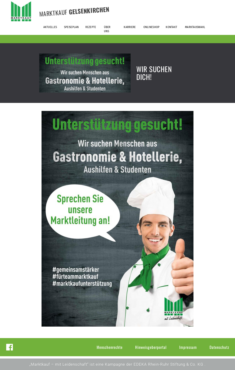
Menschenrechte (110, 347)
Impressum (188, 347)
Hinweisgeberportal (151, 347)
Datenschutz (219, 347)
